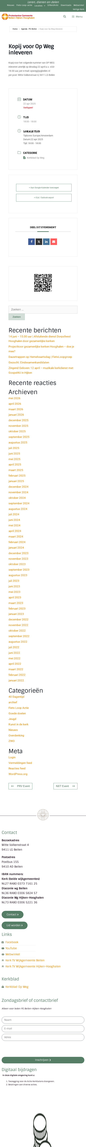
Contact (9, 832)
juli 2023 (14, 580)
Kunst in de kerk (18, 724)
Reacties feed (17, 768)
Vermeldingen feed (20, 763)
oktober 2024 (17, 497)
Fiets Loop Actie (19, 707)
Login (12, 757)
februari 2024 (17, 542)
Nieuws (10, 5)
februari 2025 (17, 475)
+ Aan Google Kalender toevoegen (44, 188)
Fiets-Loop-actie (24, 5)
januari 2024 (16, 547)
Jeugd (12, 719)
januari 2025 (16, 481)
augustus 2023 (18, 575)
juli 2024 (14, 514)
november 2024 (18, 492)
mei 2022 (14, 658)
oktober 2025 (17, 431)
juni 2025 (14, 453)
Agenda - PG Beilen (29, 29)
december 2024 (18, 486)
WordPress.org (18, 774)
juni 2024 (14, 519)
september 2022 (19, 636)
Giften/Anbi (52, 5)
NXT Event (65, 786)
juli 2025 (14, 448)
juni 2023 (14, 586)
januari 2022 (16, 680)
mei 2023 (14, 592)
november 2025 (18, 425)
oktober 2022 (17, 630)
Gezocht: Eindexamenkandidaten (29, 362)
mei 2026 (14, 398)
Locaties (39, 6)
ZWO (12, 741)
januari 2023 (16, 614)
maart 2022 (16, 669)
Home (15, 29)
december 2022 (18, 619)
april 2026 (15, 403)
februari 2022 (17, 674)
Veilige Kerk (78, 9)
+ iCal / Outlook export (44, 197)
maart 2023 (16, 603)
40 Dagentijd (16, 696)
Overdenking (16, 735)
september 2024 (19, 503)
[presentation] (27, 1048)
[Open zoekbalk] (64, 17)
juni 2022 (14, 652)
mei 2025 (14, 459)
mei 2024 (14, 525)
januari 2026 (16, 414)
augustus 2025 (18, 442)
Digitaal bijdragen (19, 1069)
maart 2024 (16, 536)
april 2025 (15, 464)
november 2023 (18, 558)
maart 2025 (16, 470)
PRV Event (20, 786)
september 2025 (19, 437)
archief (13, 702)
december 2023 (18, 553)
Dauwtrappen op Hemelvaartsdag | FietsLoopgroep (40, 356)
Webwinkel (79, 5)
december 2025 (18, 420)
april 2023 (15, 597)
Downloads (66, 5)
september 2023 (19, 569)
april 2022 (15, 663)
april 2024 (15, 531)
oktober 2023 (17, 564)
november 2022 (18, 625)
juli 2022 (14, 647)
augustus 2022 (18, 641)
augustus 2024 (18, 509)
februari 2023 (17, 608)
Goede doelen (17, 713)
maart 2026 (16, 409)
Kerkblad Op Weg (33, 157)
